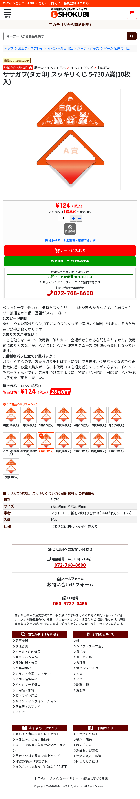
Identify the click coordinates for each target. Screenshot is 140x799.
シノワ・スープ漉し (90, 646)
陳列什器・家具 (27, 662)
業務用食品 (23, 668)
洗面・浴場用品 (27, 679)
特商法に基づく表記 (94, 778)
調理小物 (82, 684)
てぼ (79, 673)
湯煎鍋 (81, 690)
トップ (8, 48)
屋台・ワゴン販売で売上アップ (38, 755)
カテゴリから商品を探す (70, 24)
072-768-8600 (73, 293)
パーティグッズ (88, 48)
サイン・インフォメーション (36, 701)
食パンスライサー (89, 668)
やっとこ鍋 (84, 657)
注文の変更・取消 (88, 756)
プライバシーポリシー (63, 778)
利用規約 (40, 778)
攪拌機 (81, 651)
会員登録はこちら (76, 3)
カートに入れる (70, 250)
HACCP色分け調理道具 (32, 761)
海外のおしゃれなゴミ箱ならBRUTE (41, 766)
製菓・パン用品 (27, 657)
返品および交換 (87, 750)
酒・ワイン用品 (27, 695)
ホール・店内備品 (28, 651)
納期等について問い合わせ (70, 261)
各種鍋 (81, 662)
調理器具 (22, 646)
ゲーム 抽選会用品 (117, 48)
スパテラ (82, 679)
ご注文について (87, 734)
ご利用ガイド (100, 728)
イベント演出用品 (60, 48)
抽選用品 (104, 67)
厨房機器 (22, 640)
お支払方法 (84, 745)
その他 (20, 711)
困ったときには (87, 761)
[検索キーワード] (65, 36)
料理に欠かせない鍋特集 (33, 739)
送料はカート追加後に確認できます (70, 240)
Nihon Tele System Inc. (71, 786)
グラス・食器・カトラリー (34, 673)
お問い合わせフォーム (70, 584)
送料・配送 (84, 739)
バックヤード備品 (28, 684)
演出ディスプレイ (30, 48)
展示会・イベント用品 (50, 67)
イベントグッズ (82, 67)
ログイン (9, 3)
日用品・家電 (25, 690)
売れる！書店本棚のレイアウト (38, 734)
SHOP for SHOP (15, 67)
